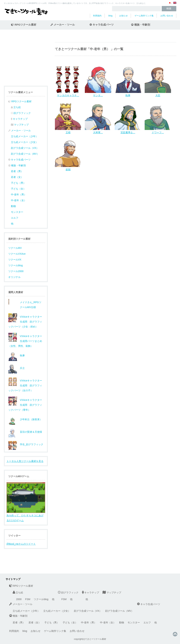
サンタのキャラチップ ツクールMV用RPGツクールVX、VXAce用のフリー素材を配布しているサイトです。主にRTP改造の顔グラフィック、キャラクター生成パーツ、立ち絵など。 (75, 3)
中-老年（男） (19, 194)
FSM (27, 599)
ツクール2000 (16, 271)
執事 (22, 355)
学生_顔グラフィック (31, 444)
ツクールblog (15, 265)
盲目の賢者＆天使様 (31, 431)
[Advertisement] (84, 200)
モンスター (17, 212)
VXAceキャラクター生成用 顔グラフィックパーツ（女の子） (25, 385)
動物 (13, 206)
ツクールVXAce (17, 253)
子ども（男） (18, 182)
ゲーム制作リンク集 (144, 15)
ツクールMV (15, 248)
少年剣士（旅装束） (31, 419)
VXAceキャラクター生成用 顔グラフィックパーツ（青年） (25, 405)
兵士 (22, 368)
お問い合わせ (166, 15)
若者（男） (17, 171)
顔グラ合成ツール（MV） (25, 153)
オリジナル (14, 277)
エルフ (14, 217)
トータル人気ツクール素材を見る (25, 461)
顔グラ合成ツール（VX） (25, 148)
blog (110, 15)
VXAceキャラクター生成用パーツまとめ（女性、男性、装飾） (25, 341)
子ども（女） (18, 188)
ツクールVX (14, 259)
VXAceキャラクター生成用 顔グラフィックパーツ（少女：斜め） (25, 321)
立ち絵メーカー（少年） (24, 136)
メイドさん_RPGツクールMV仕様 (30, 305)
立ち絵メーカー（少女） (24, 142)
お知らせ (123, 15)
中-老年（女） (19, 200)
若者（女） (17, 177)
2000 (19, 599)
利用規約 (97, 15)
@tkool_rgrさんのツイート (21, 543)
